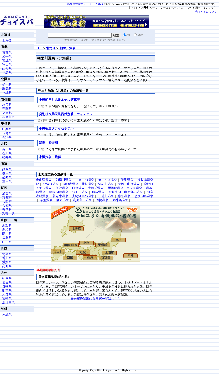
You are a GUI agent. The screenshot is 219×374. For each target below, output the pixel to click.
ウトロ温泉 (80, 192)
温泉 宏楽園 (48, 142)
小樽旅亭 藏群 (50, 157)
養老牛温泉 (60, 196)
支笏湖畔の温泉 (83, 196)
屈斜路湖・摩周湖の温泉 (125, 192)
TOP (39, 48)
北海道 (51, 48)
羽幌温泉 (102, 200)
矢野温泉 (62, 188)
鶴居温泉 (98, 192)
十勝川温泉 (106, 196)
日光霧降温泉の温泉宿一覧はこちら (95, 298)
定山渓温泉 (44, 180)
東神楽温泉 (120, 200)
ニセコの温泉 (84, 180)
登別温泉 (127, 180)
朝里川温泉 (67, 48)
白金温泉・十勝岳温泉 (88, 188)
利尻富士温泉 (82, 200)
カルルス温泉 (107, 180)
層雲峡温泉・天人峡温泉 (125, 188)
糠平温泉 (124, 196)
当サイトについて (206, 11)
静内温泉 (62, 200)
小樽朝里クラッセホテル (56, 128)
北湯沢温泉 (51, 184)
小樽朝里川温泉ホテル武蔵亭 (59, 99)
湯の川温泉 (106, 184)
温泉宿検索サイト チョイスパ (85, 4)
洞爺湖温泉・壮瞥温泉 (78, 184)
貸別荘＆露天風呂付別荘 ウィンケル (65, 114)
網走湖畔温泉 (58, 192)
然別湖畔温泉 (143, 196)
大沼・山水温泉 (129, 184)
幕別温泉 (46, 200)
